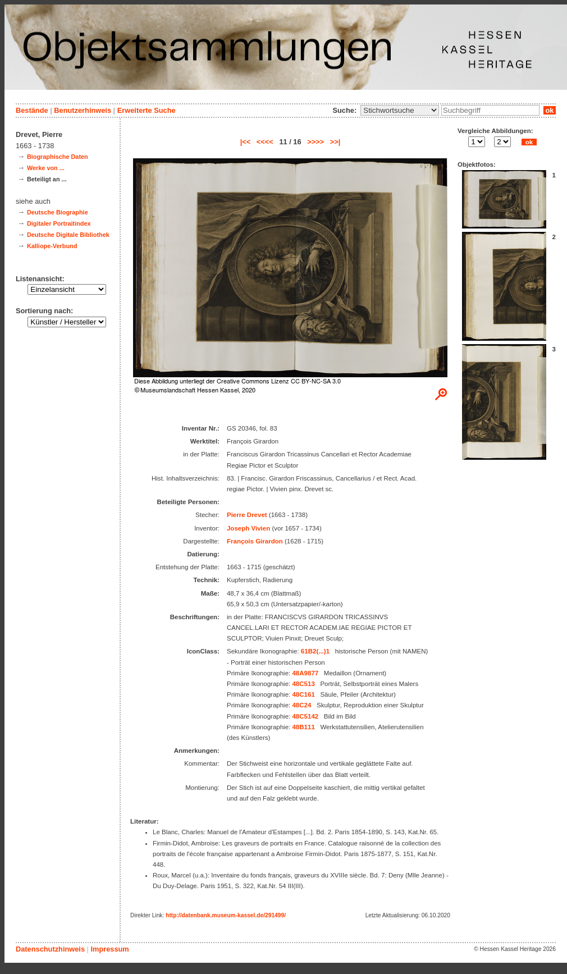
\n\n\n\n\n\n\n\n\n (399, 110)
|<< (245, 142)
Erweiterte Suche (146, 110)
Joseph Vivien (248, 528)
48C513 (303, 683)
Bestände (32, 110)
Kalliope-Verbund (52, 246)
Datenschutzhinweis (50, 949)
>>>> (315, 142)
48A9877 (305, 673)
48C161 (303, 694)
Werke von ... (46, 167)
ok (549, 110)
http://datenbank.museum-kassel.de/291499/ (226, 915)
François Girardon (255, 541)
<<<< (265, 142)
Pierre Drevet (247, 514)
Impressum (109, 949)
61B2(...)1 (315, 651)
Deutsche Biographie (57, 212)
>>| (335, 142)
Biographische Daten (57, 156)
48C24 (301, 705)
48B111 (303, 727)
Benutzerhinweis (82, 110)
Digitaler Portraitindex (59, 223)
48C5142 (305, 716)
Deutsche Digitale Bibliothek (68, 234)
